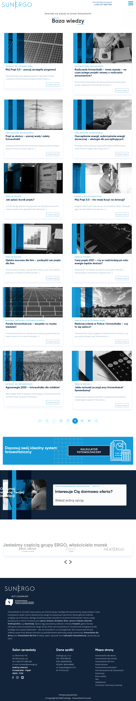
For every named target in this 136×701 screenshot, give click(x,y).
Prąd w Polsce (14, 196)
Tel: (22, 661)
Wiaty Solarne (101, 664)
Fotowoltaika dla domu (105, 655)
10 (89, 420)
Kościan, (80, 621)
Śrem (66, 621)
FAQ (97, 679)
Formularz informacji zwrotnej (108, 685)
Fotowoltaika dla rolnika (106, 658)
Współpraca (100, 682)
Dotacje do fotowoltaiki (19, 66)
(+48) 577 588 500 (103, 4)
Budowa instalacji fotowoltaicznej (25, 320)
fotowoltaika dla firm (27, 635)
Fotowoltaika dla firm (104, 661)
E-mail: (24, 664)
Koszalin (76, 624)
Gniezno (50, 621)
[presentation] (65, 562)
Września (58, 621)
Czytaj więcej (52, 84)
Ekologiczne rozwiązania (20, 133)
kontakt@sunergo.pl (102, 2)
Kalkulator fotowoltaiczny (89, 451)
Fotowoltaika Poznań (81, 698)
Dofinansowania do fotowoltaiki (109, 670)
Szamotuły (29, 624)
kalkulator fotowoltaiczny (74, 635)
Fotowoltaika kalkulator (106, 667)
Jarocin (72, 621)
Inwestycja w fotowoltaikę (90, 320)
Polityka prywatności (68, 695)
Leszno (42, 621)
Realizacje (99, 673)
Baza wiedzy (100, 676)
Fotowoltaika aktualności (89, 66)
